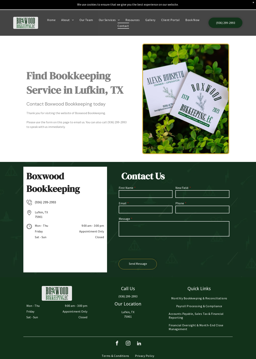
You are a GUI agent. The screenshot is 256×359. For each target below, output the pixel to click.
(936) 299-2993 (117, 122)
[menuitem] (51, 10)
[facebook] (117, 344)
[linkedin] (139, 344)
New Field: (182, 188)
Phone (179, 203)
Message (124, 219)
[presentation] (148, 247)
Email (122, 203)
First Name (126, 188)
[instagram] (128, 344)
